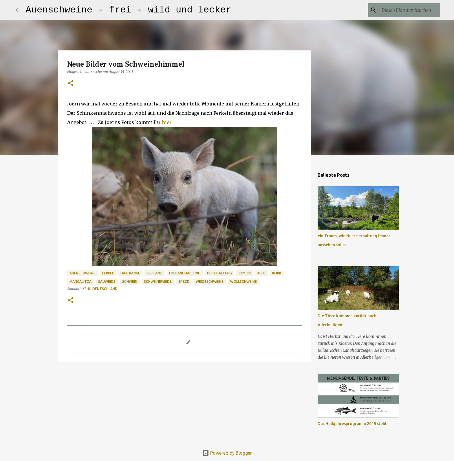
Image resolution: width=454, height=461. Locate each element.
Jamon (245, 273)
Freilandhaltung (184, 273)
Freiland (154, 273)
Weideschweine (210, 281)
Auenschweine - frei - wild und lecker (129, 10)
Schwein (129, 281)
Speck (183, 281)
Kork (276, 273)
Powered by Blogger (227, 452)
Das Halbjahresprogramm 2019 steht (352, 423)
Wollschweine (243, 281)
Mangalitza (80, 281)
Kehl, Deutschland (100, 289)
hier (167, 122)
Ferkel (108, 273)
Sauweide (107, 281)
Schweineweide (158, 281)
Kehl (261, 273)
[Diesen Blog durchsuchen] (409, 10)
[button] (70, 84)
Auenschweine (82, 273)
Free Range (130, 273)
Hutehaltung (219, 273)
